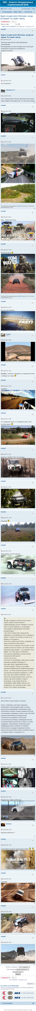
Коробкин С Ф (10, 90)
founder (8, 334)
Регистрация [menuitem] (26, 8)
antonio (3, 75)
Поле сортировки (18, 970)
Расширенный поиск (19, 24)
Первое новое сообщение (9, 26)
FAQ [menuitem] (10, 8)
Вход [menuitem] (33, 8)
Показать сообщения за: (18, 967)
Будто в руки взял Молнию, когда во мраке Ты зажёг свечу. (16, 17)
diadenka (9, 824)
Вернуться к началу (34, 72)
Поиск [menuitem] (34, 12)
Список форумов (7, 1003)
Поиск (16, 24)
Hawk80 (3, 29)
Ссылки (5, 8)
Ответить (5, 21)
